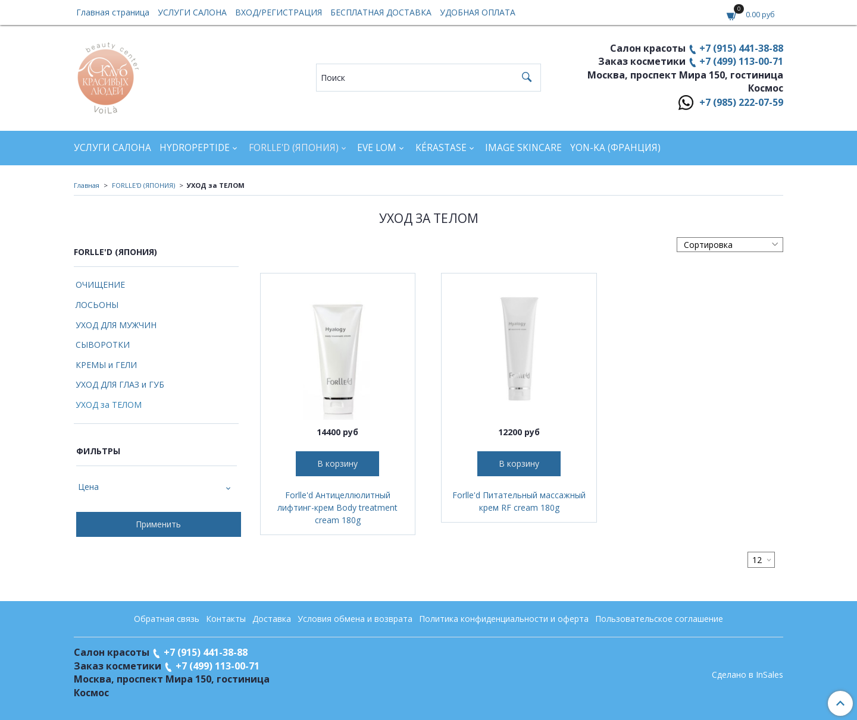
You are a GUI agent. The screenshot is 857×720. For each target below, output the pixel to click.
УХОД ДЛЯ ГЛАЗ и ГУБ (120, 384)
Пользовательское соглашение (659, 618)
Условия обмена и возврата (355, 618)
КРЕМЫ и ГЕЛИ (106, 364)
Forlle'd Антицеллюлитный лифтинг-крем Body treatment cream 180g (337, 507)
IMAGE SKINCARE (523, 148)
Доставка (271, 618)
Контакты (226, 618)
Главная (86, 185)
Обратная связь (166, 618)
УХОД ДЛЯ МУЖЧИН (116, 325)
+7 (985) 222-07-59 (741, 102)
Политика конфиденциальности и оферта (504, 618)
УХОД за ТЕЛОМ (109, 404)
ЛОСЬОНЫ (97, 304)
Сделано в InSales (747, 675)
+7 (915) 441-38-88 (741, 48)
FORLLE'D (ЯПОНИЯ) (294, 148)
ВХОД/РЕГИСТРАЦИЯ (278, 12)
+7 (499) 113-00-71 (741, 61)
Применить (158, 524)
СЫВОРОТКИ (103, 344)
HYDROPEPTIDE (194, 148)
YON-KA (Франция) (615, 148)
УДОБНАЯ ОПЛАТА (477, 12)
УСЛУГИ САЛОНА (192, 12)
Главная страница (112, 12)
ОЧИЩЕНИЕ (100, 284)
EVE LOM (376, 148)
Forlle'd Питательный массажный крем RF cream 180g (519, 501)
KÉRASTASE (441, 148)
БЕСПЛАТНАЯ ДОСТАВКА (380, 12)
